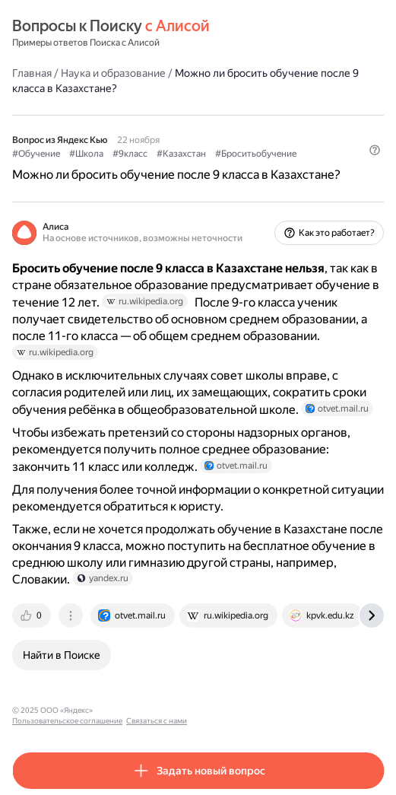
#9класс (129, 153)
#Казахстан (181, 153)
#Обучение (36, 153)
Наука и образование (113, 73)
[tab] (32, 615)
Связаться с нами (244, 710)
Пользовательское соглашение (155, 710)
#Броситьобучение (255, 153)
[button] (375, 150)
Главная (32, 73)
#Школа (86, 153)
